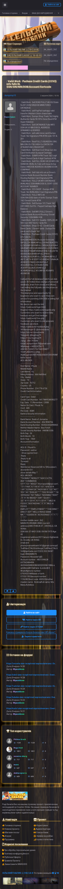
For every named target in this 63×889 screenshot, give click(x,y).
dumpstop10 (10, 95)
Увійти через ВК (31, 620)
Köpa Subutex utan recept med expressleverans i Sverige (32, 697)
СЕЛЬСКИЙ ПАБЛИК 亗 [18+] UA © (17, 873)
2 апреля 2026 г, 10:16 (49, 96)
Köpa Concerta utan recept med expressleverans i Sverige (33, 663)
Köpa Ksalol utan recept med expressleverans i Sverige (31, 708)
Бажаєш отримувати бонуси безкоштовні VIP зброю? (30, 632)
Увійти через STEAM (31, 627)
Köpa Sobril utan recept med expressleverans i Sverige (31, 675)
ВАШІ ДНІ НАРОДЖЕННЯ (42, 13)
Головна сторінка (9, 13)
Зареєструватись (31, 636)
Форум (25, 13)
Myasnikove (18, 669)
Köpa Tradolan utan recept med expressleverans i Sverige (33, 686)
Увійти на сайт (52, 5)
